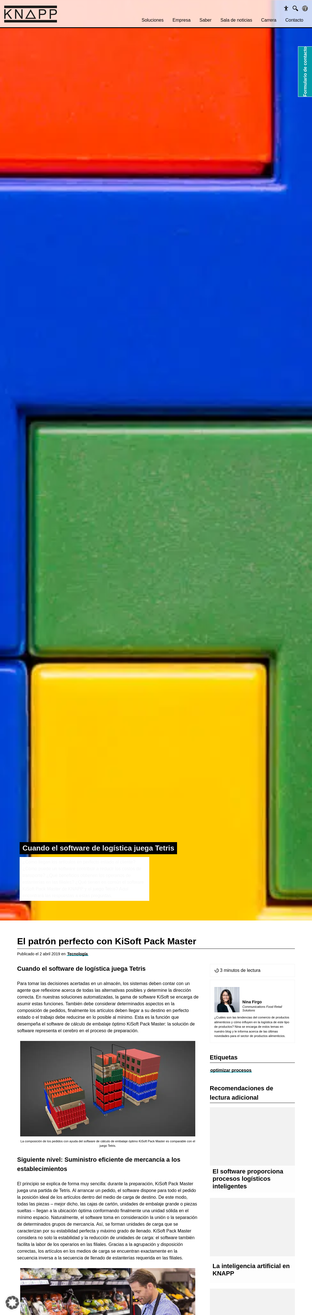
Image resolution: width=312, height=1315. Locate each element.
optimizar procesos (231, 1070)
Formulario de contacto (305, 72)
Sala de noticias (236, 20)
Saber (205, 20)
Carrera (268, 20)
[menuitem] (152, 20)
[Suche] (295, 8)
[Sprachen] (305, 8)
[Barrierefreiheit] (286, 8)
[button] (12, 1302)
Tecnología (77, 954)
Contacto (294, 20)
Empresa (182, 20)
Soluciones (153, 20)
